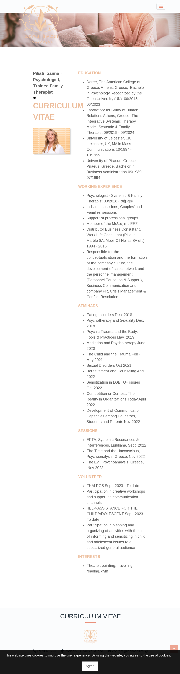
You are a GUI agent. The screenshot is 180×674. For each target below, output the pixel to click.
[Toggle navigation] (161, 6)
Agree (90, 666)
